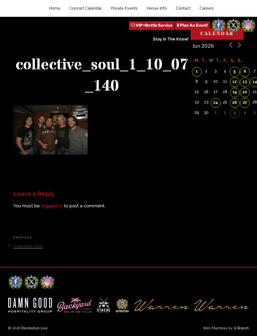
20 (244, 92)
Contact (183, 8)
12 (234, 81)
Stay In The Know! (171, 39)
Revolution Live (35, 328)
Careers (207, 8)
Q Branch (241, 328)
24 (215, 102)
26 (234, 102)
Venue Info (157, 8)
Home (54, 8)
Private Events (124, 8)
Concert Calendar (85, 8)
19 (234, 92)
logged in (51, 205)
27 (245, 102)
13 (245, 81)
